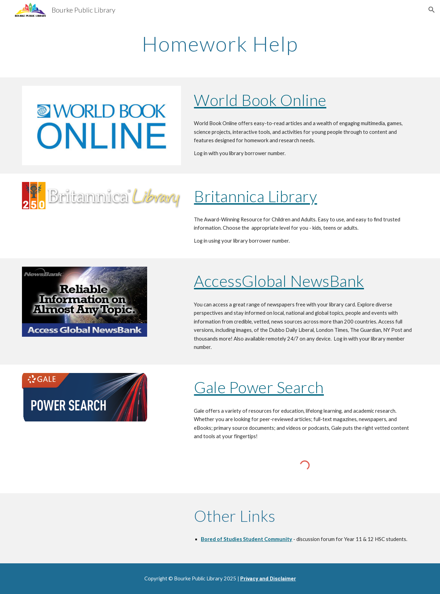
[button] (431, 9)
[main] (220, 43)
